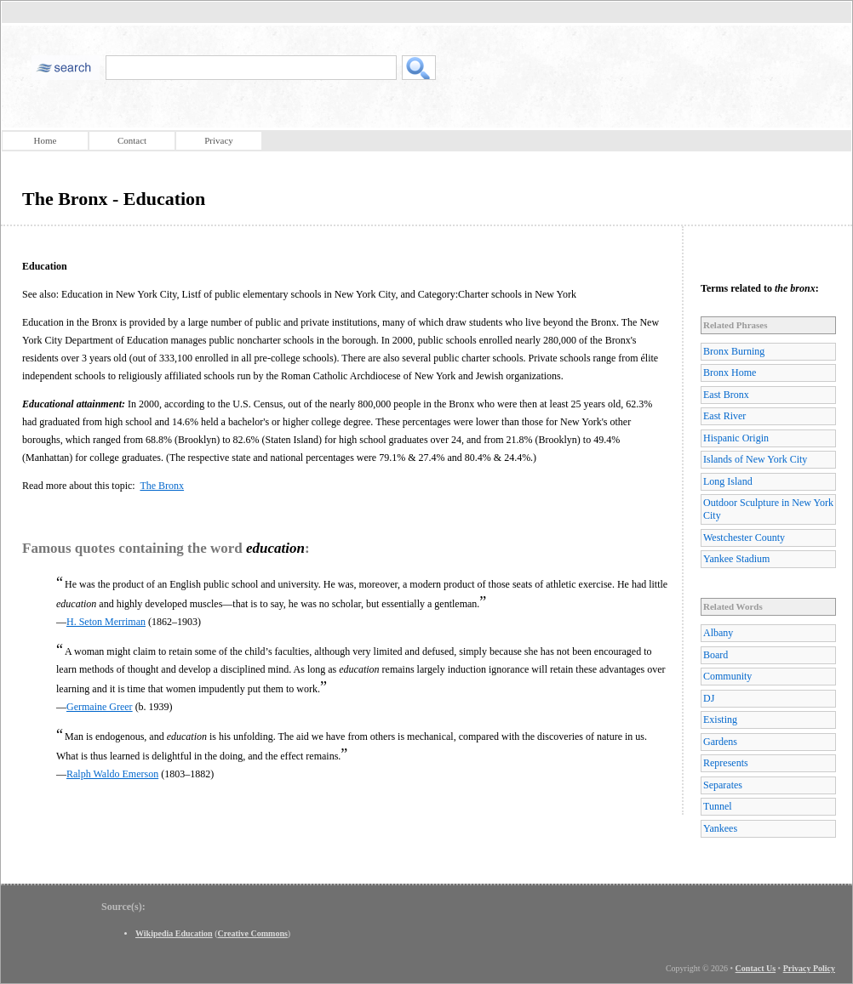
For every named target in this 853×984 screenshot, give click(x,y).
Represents (725, 763)
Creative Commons (253, 933)
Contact (131, 140)
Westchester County (744, 537)
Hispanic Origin (736, 438)
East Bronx (726, 395)
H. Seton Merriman (106, 622)
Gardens (720, 742)
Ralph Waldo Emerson (112, 774)
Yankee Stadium (736, 559)
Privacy (218, 140)
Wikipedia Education (174, 933)
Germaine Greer (99, 707)
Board (715, 655)
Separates (722, 785)
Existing (720, 719)
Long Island (728, 481)
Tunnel (717, 806)
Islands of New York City (755, 459)
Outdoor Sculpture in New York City (768, 509)
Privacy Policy (809, 968)
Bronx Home (729, 372)
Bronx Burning (733, 351)
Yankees (720, 828)
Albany (718, 633)
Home (45, 140)
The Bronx (162, 486)
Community (727, 676)
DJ (708, 698)
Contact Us (756, 968)
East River (724, 416)
